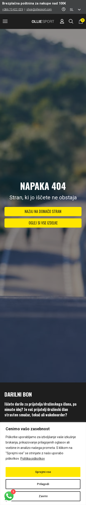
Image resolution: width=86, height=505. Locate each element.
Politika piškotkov (32, 458)
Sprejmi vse (43, 472)
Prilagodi (43, 484)
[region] (43, 463)
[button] (5, 22)
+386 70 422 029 (12, 9)
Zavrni (43, 496)
